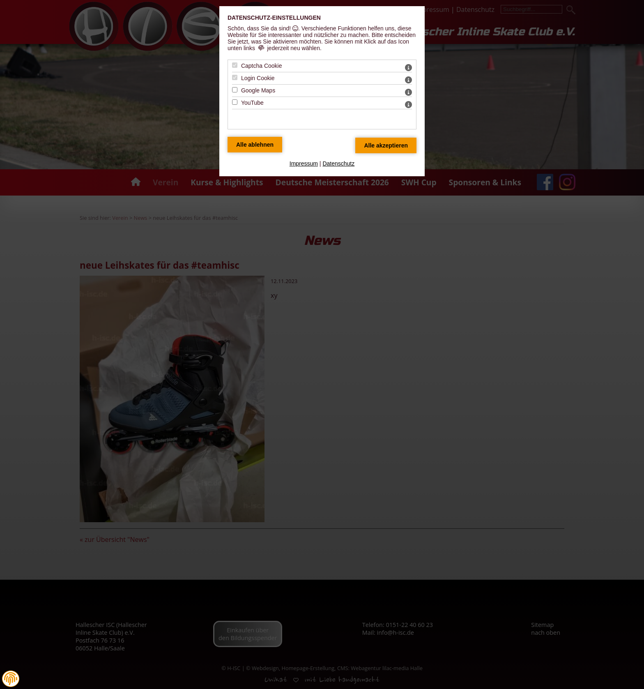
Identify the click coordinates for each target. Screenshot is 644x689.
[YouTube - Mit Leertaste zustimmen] (234, 102)
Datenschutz (338, 163)
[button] (10, 678)
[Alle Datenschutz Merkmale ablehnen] (255, 144)
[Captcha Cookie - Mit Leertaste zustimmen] (234, 65)
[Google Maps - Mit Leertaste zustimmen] (234, 89)
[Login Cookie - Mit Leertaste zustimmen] (234, 77)
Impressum (304, 163)
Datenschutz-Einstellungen (274, 17)
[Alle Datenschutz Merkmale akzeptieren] (385, 145)
